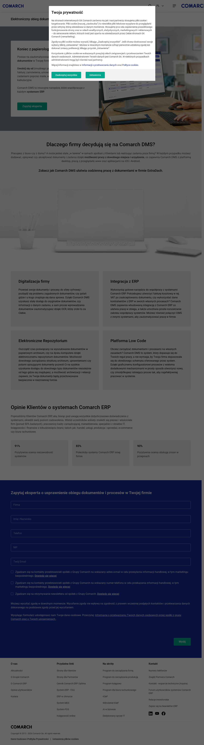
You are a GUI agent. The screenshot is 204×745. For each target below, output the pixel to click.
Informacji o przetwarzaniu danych (99, 65)
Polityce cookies (130, 65)
